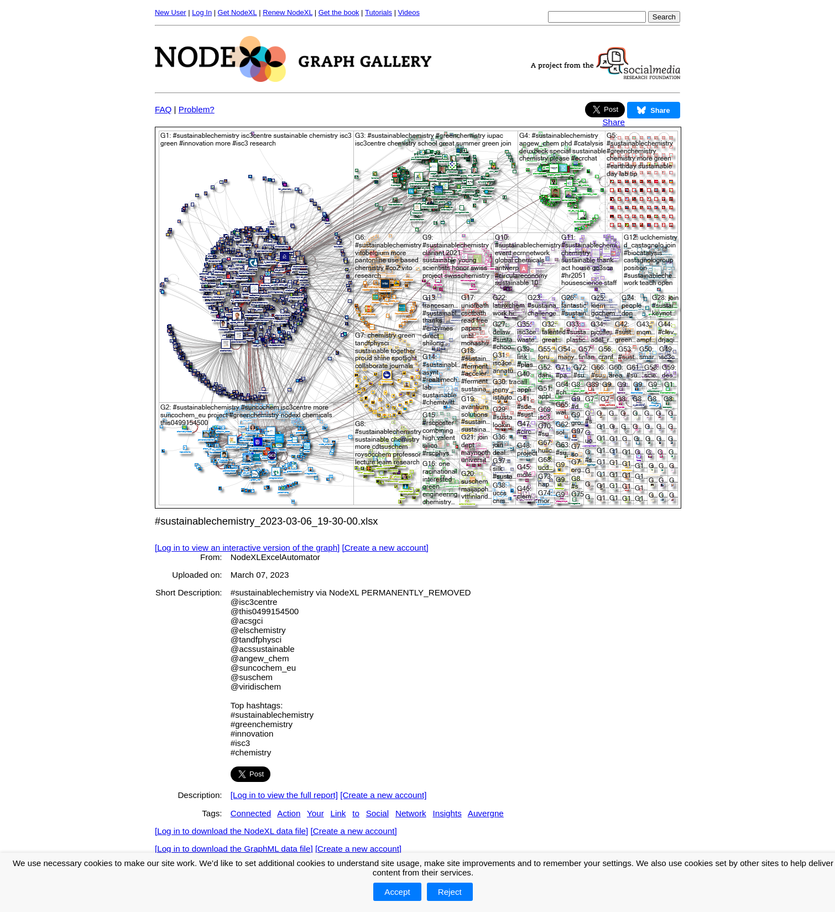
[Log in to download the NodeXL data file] (231, 831)
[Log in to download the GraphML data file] (234, 848)
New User (170, 12)
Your (315, 813)
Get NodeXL (237, 12)
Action (288, 813)
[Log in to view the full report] (284, 795)
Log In (202, 12)
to (355, 813)
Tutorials (378, 12)
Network (410, 813)
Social (377, 813)
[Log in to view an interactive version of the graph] (247, 547)
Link (338, 813)
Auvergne (486, 813)
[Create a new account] (385, 547)
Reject (450, 892)
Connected (251, 813)
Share (613, 122)
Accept (397, 892)
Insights (446, 813)
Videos (409, 12)
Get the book (339, 12)
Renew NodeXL (287, 12)
